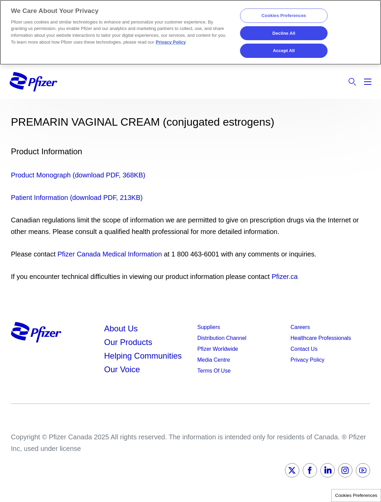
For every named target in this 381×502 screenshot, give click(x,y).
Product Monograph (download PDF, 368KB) (78, 175)
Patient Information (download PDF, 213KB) (77, 197)
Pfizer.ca (285, 276)
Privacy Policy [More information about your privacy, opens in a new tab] (171, 42)
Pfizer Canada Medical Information (110, 254)
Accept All (284, 50)
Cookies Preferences (356, 495)
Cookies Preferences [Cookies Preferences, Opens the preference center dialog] (283, 15)
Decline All (283, 33)
